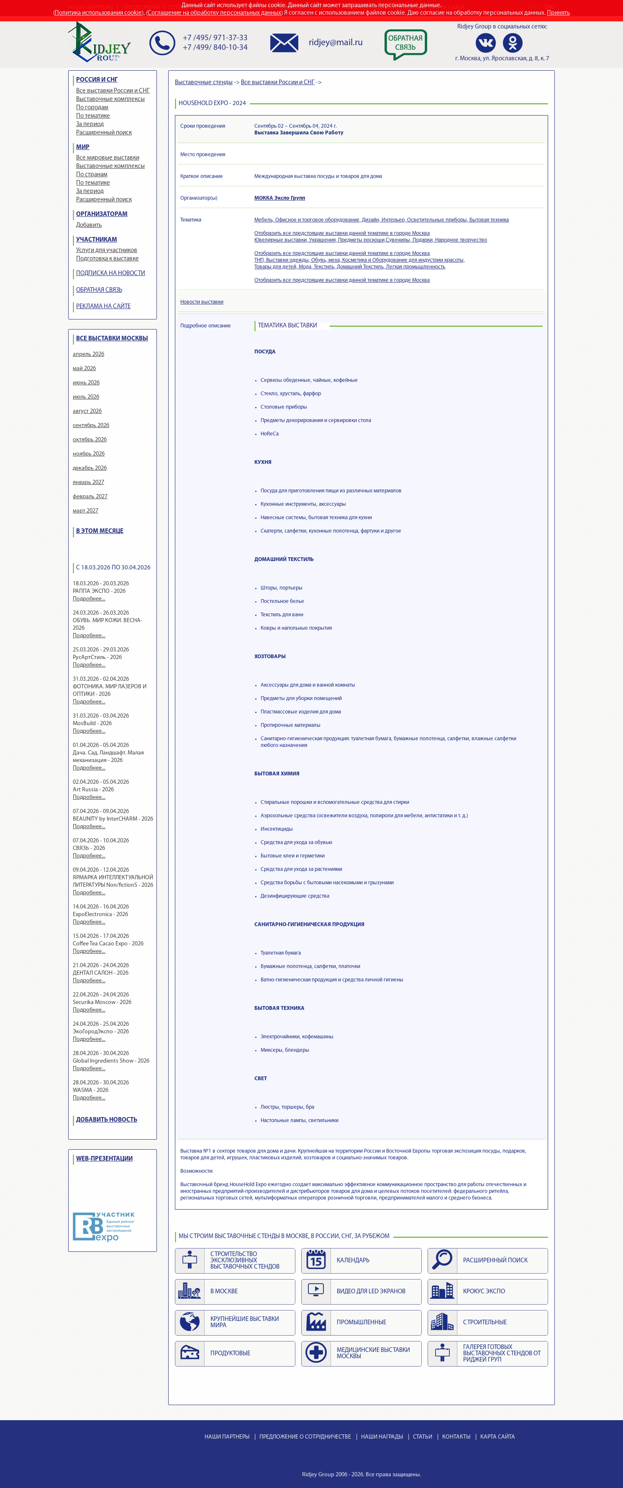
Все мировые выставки (107, 158)
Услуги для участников (106, 250)
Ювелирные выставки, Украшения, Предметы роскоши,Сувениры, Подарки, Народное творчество (370, 240)
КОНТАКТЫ (456, 1437)
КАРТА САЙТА (497, 1437)
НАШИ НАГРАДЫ (382, 1437)
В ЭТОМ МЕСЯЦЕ (99, 531)
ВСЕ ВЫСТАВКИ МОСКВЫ (112, 339)
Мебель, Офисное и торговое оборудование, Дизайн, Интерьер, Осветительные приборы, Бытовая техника (381, 220)
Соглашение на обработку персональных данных (214, 13)
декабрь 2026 (90, 468)
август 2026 (87, 411)
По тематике (93, 116)
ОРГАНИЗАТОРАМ (102, 214)
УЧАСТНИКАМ (96, 240)
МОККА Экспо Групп (279, 198)
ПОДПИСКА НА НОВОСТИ (110, 273)
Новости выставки (201, 302)
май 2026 (84, 369)
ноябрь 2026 (89, 454)
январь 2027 (88, 482)
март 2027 (85, 511)
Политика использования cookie (98, 13)
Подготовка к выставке (107, 259)
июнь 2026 (86, 383)
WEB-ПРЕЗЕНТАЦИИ (104, 1159)
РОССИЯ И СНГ (97, 80)
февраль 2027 (90, 497)
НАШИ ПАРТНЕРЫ (227, 1437)
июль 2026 (86, 397)
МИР (83, 147)
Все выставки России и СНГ (113, 91)
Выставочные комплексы (110, 99)
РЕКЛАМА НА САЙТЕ (103, 307)
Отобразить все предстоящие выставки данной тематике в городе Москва (342, 233)
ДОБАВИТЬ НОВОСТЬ (106, 1120)
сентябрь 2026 (91, 425)
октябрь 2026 (90, 440)
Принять (558, 13)
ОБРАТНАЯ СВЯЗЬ (99, 290)
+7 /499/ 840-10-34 (215, 48)
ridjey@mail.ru (336, 43)
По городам (92, 108)
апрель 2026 (88, 354)
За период (90, 124)
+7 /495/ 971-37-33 (215, 38)
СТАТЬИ (422, 1437)
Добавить (89, 225)
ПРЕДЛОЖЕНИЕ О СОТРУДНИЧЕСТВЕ (305, 1437)
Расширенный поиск (104, 133)
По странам (92, 175)
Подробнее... (89, 599)
